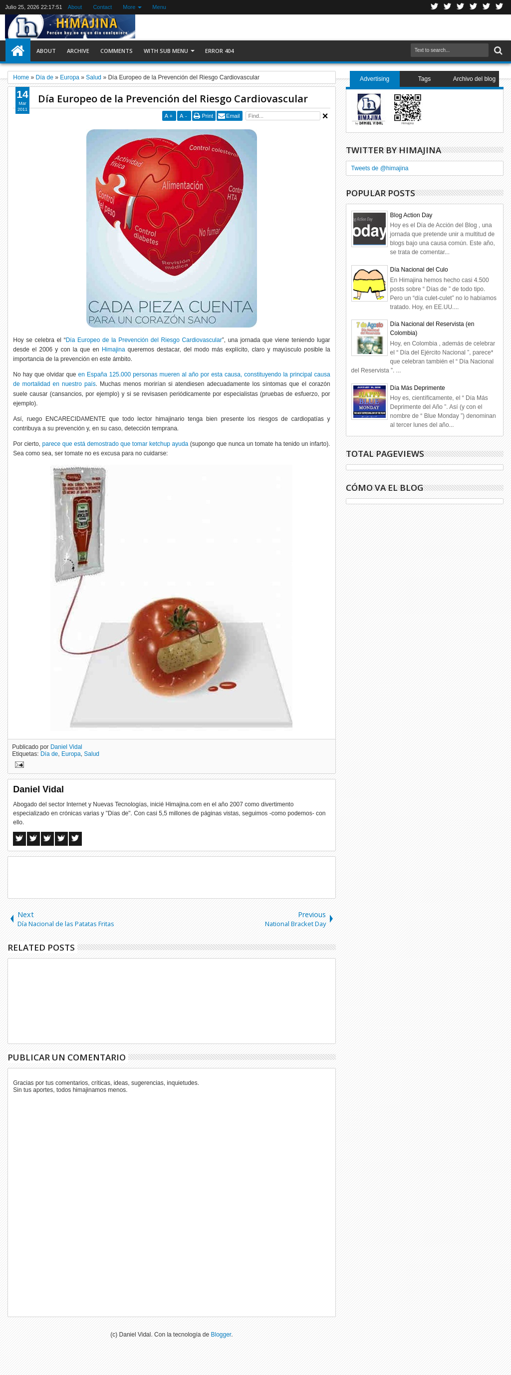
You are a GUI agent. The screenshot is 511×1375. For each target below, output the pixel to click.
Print (207, 116)
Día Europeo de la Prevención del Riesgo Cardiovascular (173, 98)
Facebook (447, 7)
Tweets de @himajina (380, 168)
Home (17, 50)
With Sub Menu (166, 50)
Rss (473, 7)
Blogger (221, 1334)
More (129, 7)
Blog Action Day (411, 215)
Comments (116, 50)
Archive (78, 50)
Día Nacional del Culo (419, 269)
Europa (71, 753)
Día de (49, 753)
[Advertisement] (171, 877)
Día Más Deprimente (417, 387)
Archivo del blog (474, 78)
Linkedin (486, 7)
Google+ (460, 7)
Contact (102, 7)
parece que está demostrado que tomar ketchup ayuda (115, 443)
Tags (424, 78)
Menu (159, 7)
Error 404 (219, 50)
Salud (91, 753)
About (75, 7)
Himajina (113, 349)
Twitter (434, 7)
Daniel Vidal (66, 746)
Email (233, 116)
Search (497, 50)
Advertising (374, 78)
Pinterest (499, 7)
